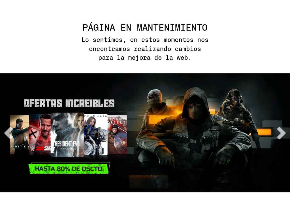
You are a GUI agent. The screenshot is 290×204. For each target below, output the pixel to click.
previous (8, 133)
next (281, 133)
